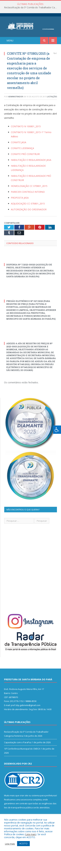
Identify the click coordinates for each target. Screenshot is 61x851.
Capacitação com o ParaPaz (18, 742)
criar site (24, 795)
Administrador (15, 96)
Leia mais (31, 834)
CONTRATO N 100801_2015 (26, 126)
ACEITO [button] (23, 843)
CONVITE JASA (18, 142)
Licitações (52, 96)
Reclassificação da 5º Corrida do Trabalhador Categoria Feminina (31, 7)
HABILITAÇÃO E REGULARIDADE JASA (31, 159)
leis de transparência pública (18, 807)
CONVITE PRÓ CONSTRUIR (25, 154)
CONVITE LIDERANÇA (22, 148)
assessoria (26, 799)
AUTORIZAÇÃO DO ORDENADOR (29, 209)
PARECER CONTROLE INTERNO (28, 191)
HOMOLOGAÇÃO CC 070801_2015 (29, 186)
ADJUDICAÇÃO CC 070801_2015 (28, 203)
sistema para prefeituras (44, 795)
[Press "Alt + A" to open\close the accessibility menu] (57, 430)
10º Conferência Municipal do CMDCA (22, 748)
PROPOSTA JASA (20, 197)
